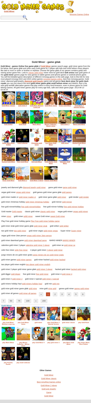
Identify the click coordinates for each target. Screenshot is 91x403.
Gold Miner (48, 375)
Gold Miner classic (48, 378)
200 (44, 301)
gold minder (84, 197)
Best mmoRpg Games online (49, 382)
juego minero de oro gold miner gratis (48, 255)
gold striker (64, 226)
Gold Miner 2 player (49, 385)
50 (11, 301)
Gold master (17, 211)
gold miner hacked (57, 260)
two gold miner (20, 231)
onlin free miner (21, 250)
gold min (56, 284)
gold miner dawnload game (35, 240)
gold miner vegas (51, 231)
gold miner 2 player (44, 269)
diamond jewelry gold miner (34, 187)
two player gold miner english (38, 264)
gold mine (33, 288)
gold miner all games (27, 293)
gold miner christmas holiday (37, 202)
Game (48, 392)
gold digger (15, 274)
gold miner (61, 197)
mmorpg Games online (52, 79)
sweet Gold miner (57, 216)
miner (9, 216)
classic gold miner (35, 73)
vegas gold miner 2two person (39, 236)
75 (19, 301)
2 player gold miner (55, 250)
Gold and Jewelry (49, 389)
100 (27, 301)
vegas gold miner (23, 192)
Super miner (76, 231)
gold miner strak (40, 226)
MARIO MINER (69, 240)
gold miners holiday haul (32, 284)
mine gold (52, 288)
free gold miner (42, 274)
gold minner (67, 202)
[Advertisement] (45, 40)
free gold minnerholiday (31, 207)
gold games (67, 192)
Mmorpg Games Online (79, 14)
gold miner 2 (17, 279)
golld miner (28, 216)
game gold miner (70, 187)
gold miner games (24, 260)
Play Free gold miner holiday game (45, 221)
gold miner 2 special (50, 279)
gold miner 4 (67, 274)
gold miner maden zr (27, 197)
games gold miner (81, 288)
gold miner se (69, 245)
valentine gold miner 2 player (38, 245)
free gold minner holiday (74, 207)
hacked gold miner (78, 269)
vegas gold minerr (80, 211)
